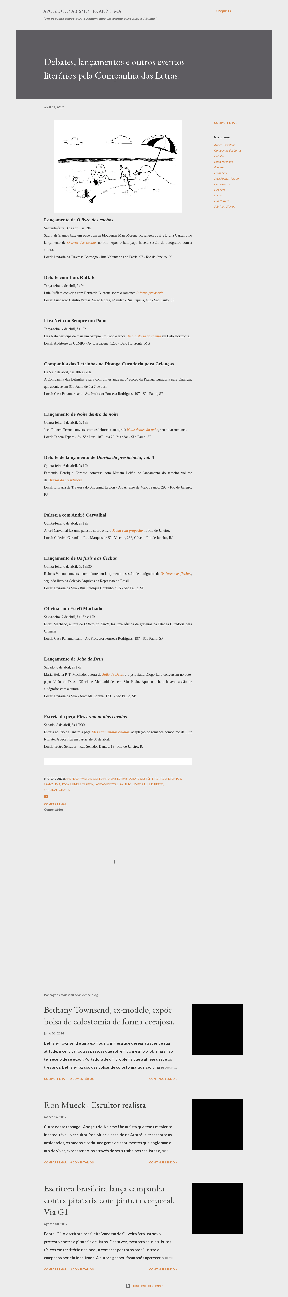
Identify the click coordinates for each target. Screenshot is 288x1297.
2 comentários (82, 1078)
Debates (219, 156)
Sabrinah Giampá (224, 206)
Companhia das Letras (227, 150)
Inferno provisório (150, 293)
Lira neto (219, 189)
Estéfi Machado (223, 161)
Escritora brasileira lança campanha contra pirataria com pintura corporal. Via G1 (109, 1200)
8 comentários (82, 1162)
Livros (218, 195)
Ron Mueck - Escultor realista (95, 1104)
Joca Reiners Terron (226, 178)
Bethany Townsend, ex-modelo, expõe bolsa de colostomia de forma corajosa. (109, 1015)
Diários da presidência (65, 480)
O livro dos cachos (82, 243)
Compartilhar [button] (225, 122)
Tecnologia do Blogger (144, 1286)
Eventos (219, 167)
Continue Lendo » (163, 1078)
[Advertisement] (111, 943)
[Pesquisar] (223, 11)
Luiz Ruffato (221, 201)
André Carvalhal (224, 145)
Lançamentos (222, 184)
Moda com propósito (127, 531)
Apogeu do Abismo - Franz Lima (82, 11)
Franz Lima (220, 173)
